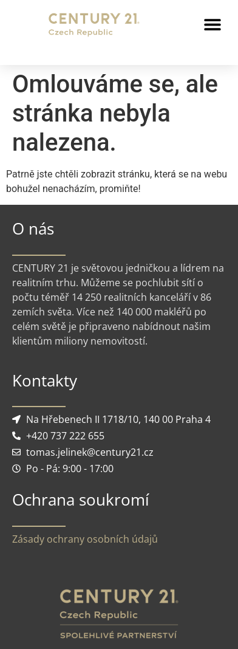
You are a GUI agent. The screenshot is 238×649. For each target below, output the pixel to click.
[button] (212, 24)
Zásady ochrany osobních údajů (85, 539)
